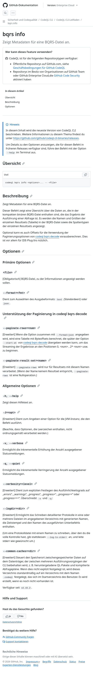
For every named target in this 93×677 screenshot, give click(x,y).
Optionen (13, 251)
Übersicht (14, 163)
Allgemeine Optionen (21, 386)
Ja (8, 616)
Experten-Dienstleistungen (17, 664)
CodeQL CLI (47, 19)
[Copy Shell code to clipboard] (85, 175)
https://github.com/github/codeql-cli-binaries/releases (46, 138)
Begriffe (47, 661)
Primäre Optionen (18, 262)
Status (72, 661)
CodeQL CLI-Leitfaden (67, 19)
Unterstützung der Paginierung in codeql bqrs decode (45, 315)
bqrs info (12, 23)
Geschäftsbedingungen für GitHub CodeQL (39, 68)
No (20, 616)
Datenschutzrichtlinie (12, 622)
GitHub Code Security (67, 75)
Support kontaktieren (15, 641)
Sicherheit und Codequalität (22, 19)
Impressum (32, 661)
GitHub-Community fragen (18, 636)
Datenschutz (60, 661)
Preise (81, 661)
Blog (35, 664)
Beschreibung (17, 195)
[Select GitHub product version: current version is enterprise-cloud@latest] (62, 5)
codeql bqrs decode (47, 236)
